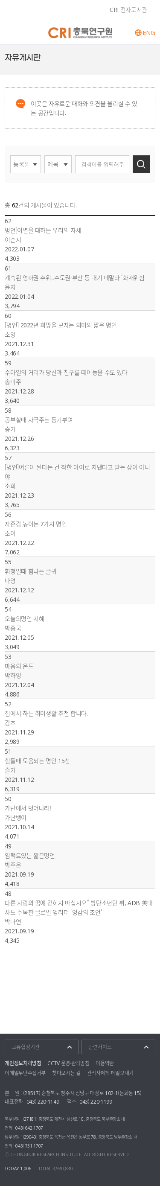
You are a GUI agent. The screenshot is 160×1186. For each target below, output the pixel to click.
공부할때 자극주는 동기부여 (39, 419)
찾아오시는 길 (66, 1073)
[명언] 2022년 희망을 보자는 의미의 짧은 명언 (60, 325)
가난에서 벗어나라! (28, 808)
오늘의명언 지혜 (24, 618)
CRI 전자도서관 (128, 9)
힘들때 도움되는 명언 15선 (37, 760)
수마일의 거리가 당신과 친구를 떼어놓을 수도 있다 (66, 372)
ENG (149, 32)
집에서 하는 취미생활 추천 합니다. (46, 713)
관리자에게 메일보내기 (110, 1073)
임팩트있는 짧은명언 (30, 855)
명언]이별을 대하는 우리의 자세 (43, 230)
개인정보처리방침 (23, 1063)
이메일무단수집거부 (25, 1073)
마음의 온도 (19, 665)
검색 (141, 164)
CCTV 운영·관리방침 (68, 1063)
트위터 (152, 57)
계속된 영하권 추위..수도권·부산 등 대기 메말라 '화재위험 (74, 277)
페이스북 (142, 57)
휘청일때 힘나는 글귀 (30, 571)
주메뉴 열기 (13, 31)
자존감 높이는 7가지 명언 (36, 523)
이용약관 (105, 1063)
